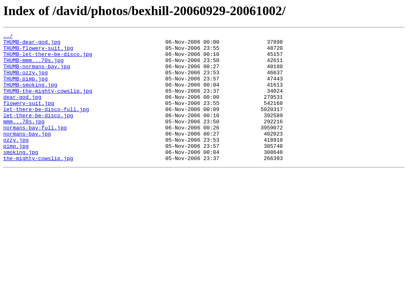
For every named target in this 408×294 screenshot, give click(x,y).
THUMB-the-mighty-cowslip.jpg (47, 103)
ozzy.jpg (16, 161)
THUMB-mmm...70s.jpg (33, 66)
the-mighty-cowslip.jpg (38, 183)
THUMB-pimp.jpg (25, 88)
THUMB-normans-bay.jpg (36, 73)
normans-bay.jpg (27, 154)
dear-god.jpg (22, 110)
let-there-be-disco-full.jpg (46, 125)
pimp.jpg (16, 169)
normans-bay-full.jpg (35, 147)
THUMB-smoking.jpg (30, 95)
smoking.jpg (20, 176)
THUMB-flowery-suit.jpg (38, 51)
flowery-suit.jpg (28, 117)
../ (8, 36)
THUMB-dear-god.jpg (31, 44)
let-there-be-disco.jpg (38, 132)
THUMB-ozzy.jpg (25, 81)
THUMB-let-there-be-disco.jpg (47, 58)
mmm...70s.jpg (23, 139)
